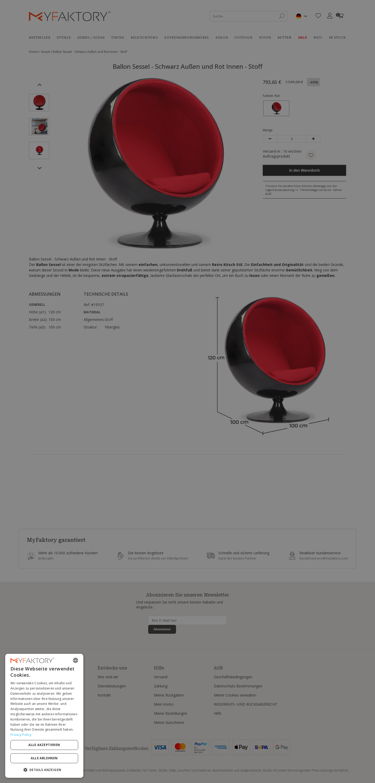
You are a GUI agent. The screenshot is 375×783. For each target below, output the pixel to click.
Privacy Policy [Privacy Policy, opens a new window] (20, 734)
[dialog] (44, 716)
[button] (44, 770)
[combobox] (75, 660)
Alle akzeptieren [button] (44, 745)
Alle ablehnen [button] (44, 758)
